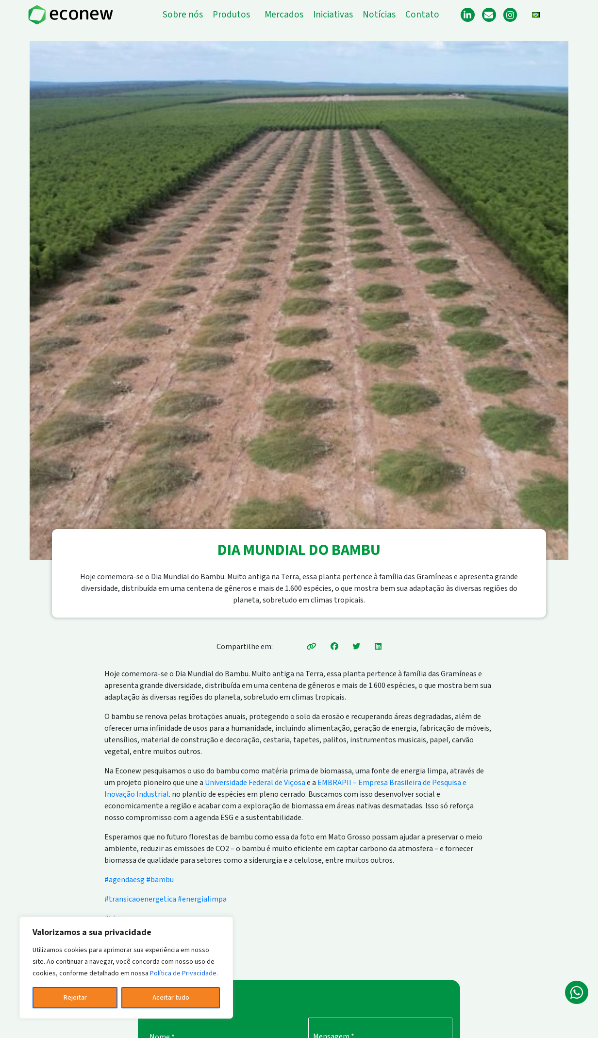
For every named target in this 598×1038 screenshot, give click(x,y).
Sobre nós (183, 14)
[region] (126, 968)
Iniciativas (333, 14)
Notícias (379, 14)
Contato (422, 14)
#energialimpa (202, 899)
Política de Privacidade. (184, 973)
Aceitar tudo (170, 998)
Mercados (284, 14)
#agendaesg (124, 879)
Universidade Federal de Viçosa (255, 782)
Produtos (231, 14)
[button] (234, 14)
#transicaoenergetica (140, 899)
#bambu (160, 879)
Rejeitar (75, 998)
